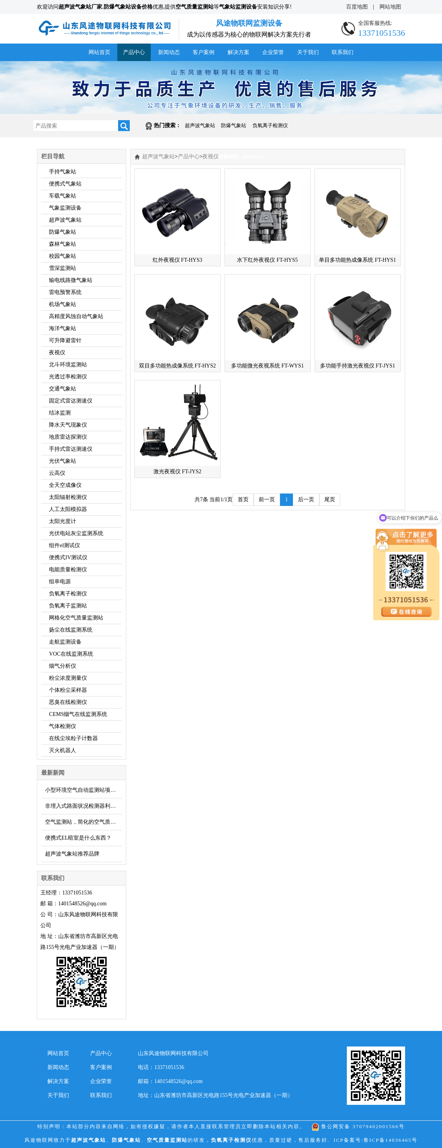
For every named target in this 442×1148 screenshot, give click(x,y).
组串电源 (60, 581)
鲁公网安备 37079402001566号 (358, 1126)
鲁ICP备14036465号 (391, 1140)
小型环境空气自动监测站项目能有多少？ (83, 790)
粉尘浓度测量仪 (68, 678)
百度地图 (357, 7)
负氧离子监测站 (68, 606)
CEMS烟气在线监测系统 (78, 714)
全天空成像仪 (65, 485)
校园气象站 (62, 256)
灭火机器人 (62, 750)
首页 (243, 499)
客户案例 (203, 52)
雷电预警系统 (65, 292)
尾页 (329, 499)
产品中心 (134, 52)
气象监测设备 (65, 208)
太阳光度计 (62, 521)
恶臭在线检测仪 (68, 702)
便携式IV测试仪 (68, 557)
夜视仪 (57, 352)
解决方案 (238, 52)
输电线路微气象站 (70, 280)
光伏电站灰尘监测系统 (76, 533)
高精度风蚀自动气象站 (76, 316)
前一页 (267, 499)
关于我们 (308, 52)
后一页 (306, 499)
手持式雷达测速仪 (70, 449)
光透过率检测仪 (68, 377)
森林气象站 (62, 244)
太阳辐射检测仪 (68, 497)
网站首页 (99, 52)
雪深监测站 (62, 268)
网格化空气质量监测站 (76, 618)
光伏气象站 (62, 461)
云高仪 (57, 473)
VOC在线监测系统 (71, 654)
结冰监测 (60, 413)
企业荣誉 (273, 52)
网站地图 (390, 7)
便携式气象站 (65, 184)
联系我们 (342, 52)
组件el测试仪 (64, 545)
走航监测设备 (65, 642)
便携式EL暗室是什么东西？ (78, 838)
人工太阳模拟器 (68, 509)
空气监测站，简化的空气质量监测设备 (83, 822)
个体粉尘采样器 (68, 690)
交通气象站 (62, 389)
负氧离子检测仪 (270, 125)
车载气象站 (62, 196)
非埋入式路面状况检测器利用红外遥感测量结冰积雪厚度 (83, 806)
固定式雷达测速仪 (70, 401)
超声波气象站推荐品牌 (72, 854)
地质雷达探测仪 (68, 437)
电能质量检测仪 (68, 569)
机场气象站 (62, 304)
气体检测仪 (62, 726)
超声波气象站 (200, 125)
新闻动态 (169, 52)
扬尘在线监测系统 (70, 630)
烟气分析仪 (62, 666)
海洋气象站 (62, 328)
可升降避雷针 (65, 340)
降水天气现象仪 (68, 425)
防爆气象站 (233, 125)
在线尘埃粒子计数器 (73, 738)
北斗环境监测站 (68, 365)
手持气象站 (62, 172)
